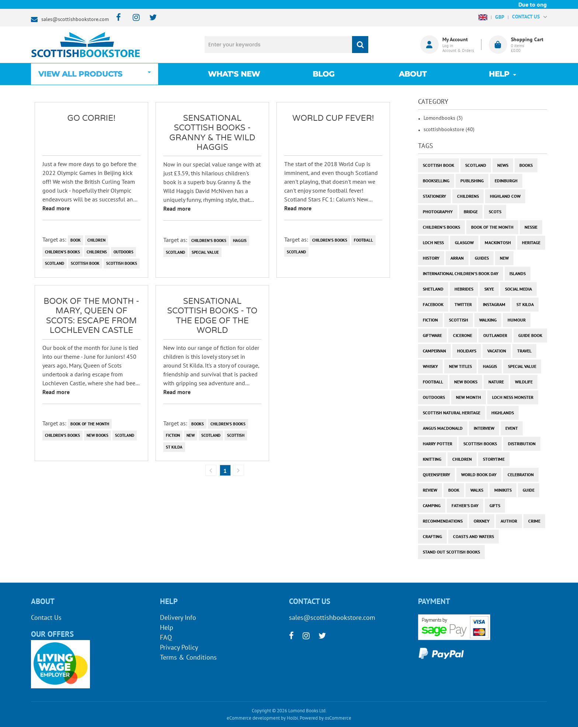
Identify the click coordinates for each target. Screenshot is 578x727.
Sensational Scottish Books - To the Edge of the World (212, 315)
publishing (472, 180)
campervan (434, 351)
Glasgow (464, 242)
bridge (471, 211)
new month (468, 397)
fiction (173, 435)
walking (488, 320)
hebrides (464, 289)
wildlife (524, 381)
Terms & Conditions (188, 657)
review (430, 490)
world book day (479, 474)
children (96, 240)
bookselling (436, 180)
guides (482, 258)
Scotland (54, 263)
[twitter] (149, 17)
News (502, 165)
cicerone (462, 335)
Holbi (292, 718)
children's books (62, 251)
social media (518, 289)
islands (517, 273)
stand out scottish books (451, 552)
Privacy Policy (179, 647)
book (75, 240)
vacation (496, 351)
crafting (432, 536)
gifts (495, 505)
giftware (432, 335)
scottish (235, 435)
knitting (432, 459)
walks (476, 490)
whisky (430, 366)
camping (432, 505)
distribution (522, 443)
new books (97, 435)
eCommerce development (253, 718)
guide (529, 490)
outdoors (123, 251)
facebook (433, 304)
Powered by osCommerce (325, 718)
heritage (531, 242)
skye (489, 289)
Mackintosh (498, 242)
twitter (463, 304)
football (363, 240)
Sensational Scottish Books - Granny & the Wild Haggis (212, 132)
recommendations (443, 521)
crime (534, 521)
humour (517, 320)
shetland (433, 289)
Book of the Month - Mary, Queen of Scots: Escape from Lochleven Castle (91, 315)
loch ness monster (512, 397)
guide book (530, 335)
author (509, 521)
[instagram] (133, 17)
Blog (323, 74)
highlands (502, 412)
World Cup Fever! (333, 118)
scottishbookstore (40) (449, 129)
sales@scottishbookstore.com (75, 19)
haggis (240, 240)
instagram (494, 304)
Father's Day (465, 505)
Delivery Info (178, 617)
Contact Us (46, 617)
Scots (495, 211)
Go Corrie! (91, 118)
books (197, 423)
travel (524, 351)
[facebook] (116, 17)
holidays (466, 351)
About (412, 74)
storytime (494, 459)
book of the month (89, 423)
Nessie (531, 227)
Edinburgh (506, 180)
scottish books (121, 263)
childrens (97, 251)
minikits (503, 490)
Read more (56, 208)
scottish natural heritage (451, 412)
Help (166, 627)
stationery (434, 196)
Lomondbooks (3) (443, 118)
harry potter (437, 443)
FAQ (166, 637)
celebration (521, 474)
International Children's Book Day (460, 273)
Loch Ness (433, 242)
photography (438, 211)
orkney (482, 521)
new (191, 435)
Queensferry (436, 474)
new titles (460, 366)
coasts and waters (473, 536)
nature (496, 381)
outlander (495, 335)
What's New (234, 74)
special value (205, 252)
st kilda (174, 447)
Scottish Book (85, 263)
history (431, 258)
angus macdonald (443, 428)
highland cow (505, 196)
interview (484, 428)
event (511, 428)
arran (457, 258)
